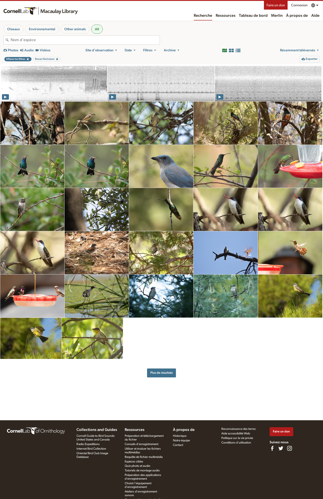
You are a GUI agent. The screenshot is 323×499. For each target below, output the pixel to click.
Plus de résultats (161, 372)
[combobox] (85, 40)
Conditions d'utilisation (236, 442)
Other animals (75, 29)
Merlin (277, 16)
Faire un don (276, 5)
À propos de (297, 16)
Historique (179, 435)
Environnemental (42, 29)
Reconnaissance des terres (238, 428)
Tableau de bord (253, 16)
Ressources (225, 16)
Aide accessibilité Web (235, 433)
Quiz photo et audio (137, 465)
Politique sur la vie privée (237, 438)
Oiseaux (13, 29)
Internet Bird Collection (91, 448)
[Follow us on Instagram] (289, 448)
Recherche (203, 16)
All (97, 29)
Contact (178, 445)
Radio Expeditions (88, 444)
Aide (315, 16)
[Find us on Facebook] (272, 448)
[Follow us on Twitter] (280, 448)
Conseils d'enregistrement (141, 444)
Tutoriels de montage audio (142, 470)
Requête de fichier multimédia (144, 457)
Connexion (299, 5)
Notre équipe (181, 440)
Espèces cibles (134, 461)
